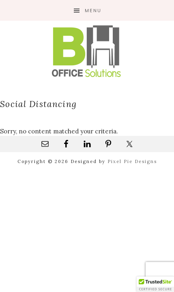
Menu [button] (93, 10)
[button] (155, 284)
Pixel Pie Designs (132, 161)
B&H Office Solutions (87, 51)
